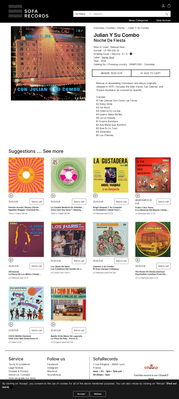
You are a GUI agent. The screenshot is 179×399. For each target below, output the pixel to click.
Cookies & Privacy (18, 371)
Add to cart (150, 73)
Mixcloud (52, 371)
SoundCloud (54, 374)
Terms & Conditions (19, 364)
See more (53, 151)
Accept (81, 394)
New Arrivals (163, 20)
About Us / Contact (19, 374)
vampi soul (108, 57)
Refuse (97, 394)
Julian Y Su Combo (116, 35)
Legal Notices (16, 367)
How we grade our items (22, 378)
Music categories (138, 20)
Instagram (52, 367)
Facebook (52, 364)
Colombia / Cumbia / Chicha (109, 27)
